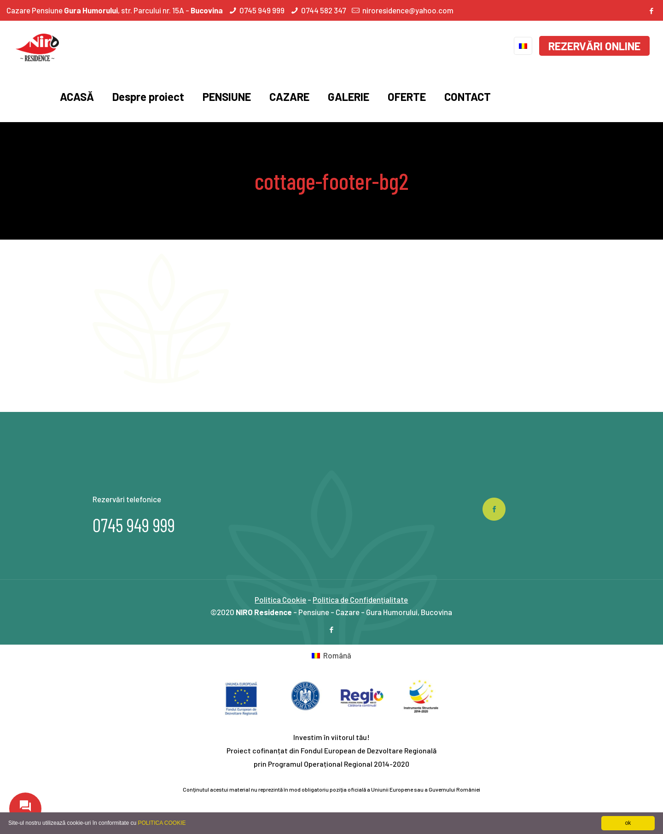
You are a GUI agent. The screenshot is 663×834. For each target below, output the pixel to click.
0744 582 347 (323, 10)
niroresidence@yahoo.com (408, 10)
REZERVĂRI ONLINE (594, 46)
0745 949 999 (262, 10)
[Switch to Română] (331, 655)
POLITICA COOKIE (162, 823)
